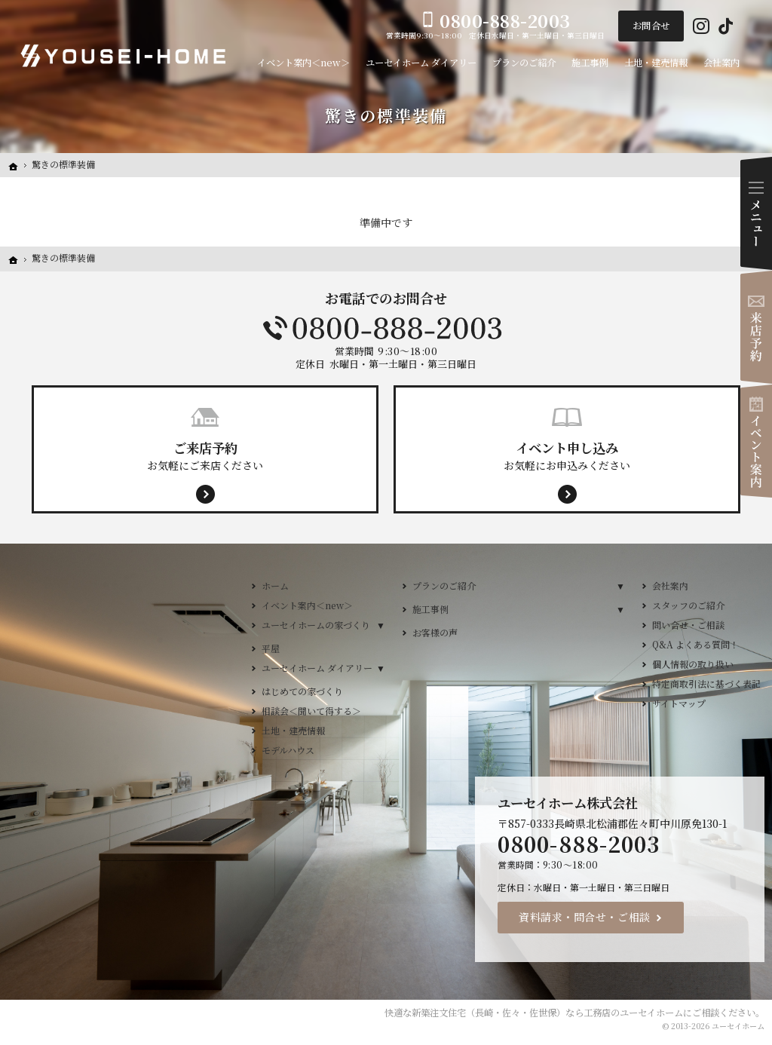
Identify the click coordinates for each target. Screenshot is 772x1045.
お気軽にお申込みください (567, 455)
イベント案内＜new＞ (307, 605)
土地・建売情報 (293, 730)
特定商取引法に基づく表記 (706, 683)
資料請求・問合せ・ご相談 (585, 916)
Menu (756, 213)
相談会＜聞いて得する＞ (311, 710)
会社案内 (670, 585)
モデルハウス (288, 749)
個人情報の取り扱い (693, 663)
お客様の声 (435, 632)
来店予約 (756, 327)
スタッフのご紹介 (688, 605)
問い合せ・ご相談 (688, 624)
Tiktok (725, 26)
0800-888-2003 (386, 328)
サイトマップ (679, 703)
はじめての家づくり (302, 691)
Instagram (701, 26)
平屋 (271, 648)
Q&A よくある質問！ (695, 644)
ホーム (275, 585)
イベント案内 (756, 441)
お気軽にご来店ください (205, 455)
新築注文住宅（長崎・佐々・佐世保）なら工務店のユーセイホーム (547, 1012)
